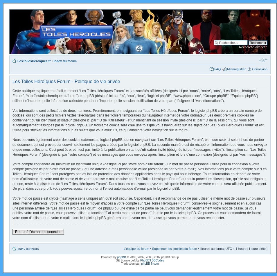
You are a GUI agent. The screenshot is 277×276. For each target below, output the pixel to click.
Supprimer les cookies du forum (174, 248)
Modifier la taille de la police (263, 59)
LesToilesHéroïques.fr (34, 61)
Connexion (259, 69)
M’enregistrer (236, 69)
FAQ (217, 69)
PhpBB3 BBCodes (152, 260)
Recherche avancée (253, 47)
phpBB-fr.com (150, 263)
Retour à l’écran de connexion (38, 232)
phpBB (121, 257)
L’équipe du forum (136, 248)
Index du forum (65, 61)
